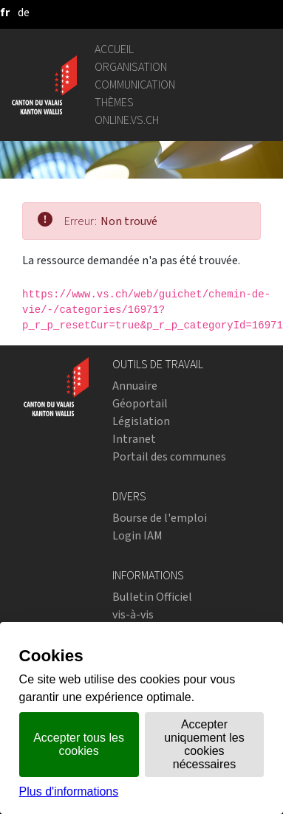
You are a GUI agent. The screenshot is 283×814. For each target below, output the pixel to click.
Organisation (131, 67)
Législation (141, 421)
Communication (135, 84)
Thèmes (114, 102)
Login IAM (137, 535)
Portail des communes (169, 456)
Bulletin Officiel (152, 596)
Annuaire (134, 385)
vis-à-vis (133, 614)
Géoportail (140, 403)
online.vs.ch (127, 120)
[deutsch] (24, 12)
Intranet (134, 438)
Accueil (114, 49)
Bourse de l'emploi (159, 517)
